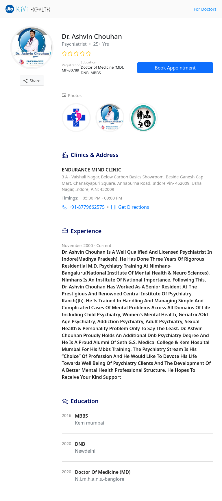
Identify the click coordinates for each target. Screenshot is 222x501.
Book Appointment (175, 68)
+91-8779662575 (83, 207)
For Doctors (205, 9)
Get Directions (130, 207)
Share (31, 80)
